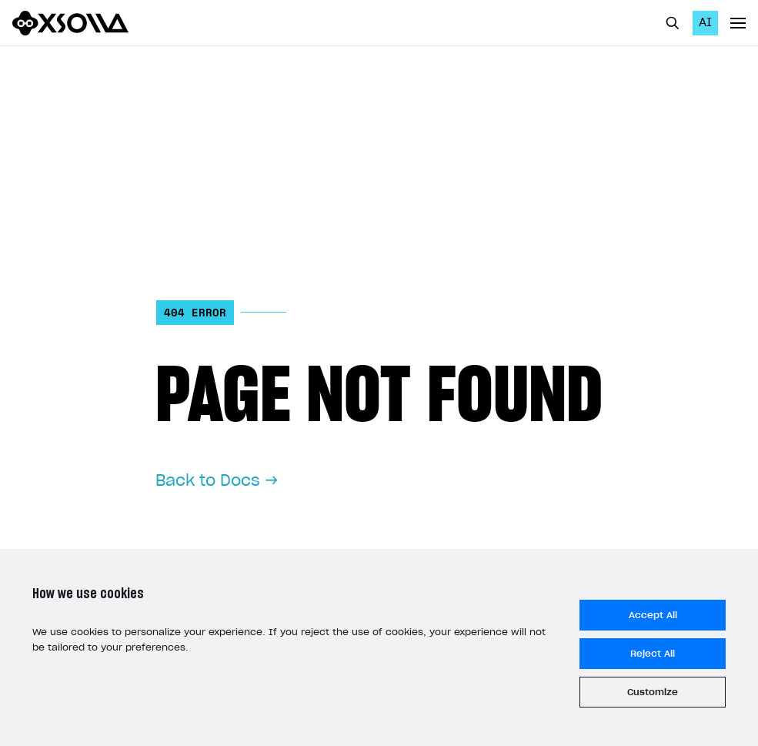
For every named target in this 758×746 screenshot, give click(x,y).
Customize (652, 692)
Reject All (652, 653)
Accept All (653, 615)
